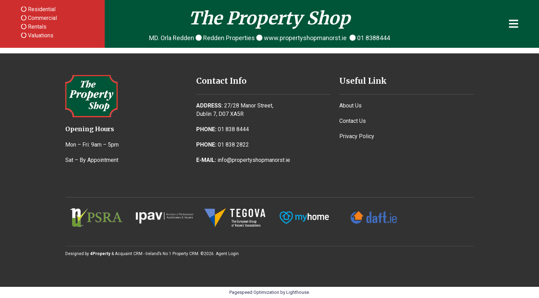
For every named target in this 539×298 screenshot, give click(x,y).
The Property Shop (269, 18)
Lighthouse (297, 292)
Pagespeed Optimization (254, 292)
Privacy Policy (356, 136)
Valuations (40, 35)
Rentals (36, 26)
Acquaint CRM (128, 253)
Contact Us (352, 121)
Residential (41, 9)
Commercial (42, 18)
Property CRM (185, 253)
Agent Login (227, 253)
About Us (350, 105)
